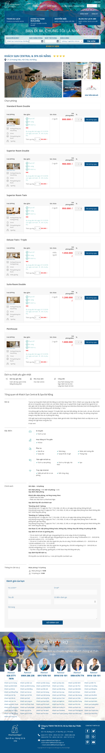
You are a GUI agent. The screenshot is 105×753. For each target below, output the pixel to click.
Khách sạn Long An (26, 701)
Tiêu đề (11, 597)
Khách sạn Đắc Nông (58, 689)
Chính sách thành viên (73, 6)
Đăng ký (95, 14)
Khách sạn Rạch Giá (75, 707)
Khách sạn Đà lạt (9, 689)
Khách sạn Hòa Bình (91, 695)
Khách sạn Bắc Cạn (26, 683)
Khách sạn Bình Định (10, 686)
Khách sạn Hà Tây (10, 695)
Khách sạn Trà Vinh (42, 713)
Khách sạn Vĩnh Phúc (91, 713)
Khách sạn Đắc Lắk (42, 689)
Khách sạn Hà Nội (90, 692)
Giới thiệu (52, 6)
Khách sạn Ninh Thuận (11, 704)
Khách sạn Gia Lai (25, 692)
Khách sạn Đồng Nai (91, 689)
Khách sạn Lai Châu (75, 698)
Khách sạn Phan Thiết (27, 704)
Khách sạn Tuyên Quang (60, 713)
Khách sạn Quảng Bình (91, 704)
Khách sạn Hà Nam (74, 692)
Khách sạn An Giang (10, 683)
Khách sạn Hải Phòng (58, 695)
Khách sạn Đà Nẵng (26, 689)
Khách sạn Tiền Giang (11, 713)
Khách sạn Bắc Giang (42, 683)
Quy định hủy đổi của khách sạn (40, 502)
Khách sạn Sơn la (25, 710)
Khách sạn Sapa (90, 707)
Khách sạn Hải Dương (43, 695)
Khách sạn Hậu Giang (75, 695)
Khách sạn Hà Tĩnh (26, 695)
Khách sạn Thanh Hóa (91, 710)
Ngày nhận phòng (36, 38)
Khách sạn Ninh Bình (91, 701)
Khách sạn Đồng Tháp (11, 692)
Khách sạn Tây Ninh (42, 710)
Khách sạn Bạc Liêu (58, 683)
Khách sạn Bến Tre (90, 683)
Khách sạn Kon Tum (58, 698)
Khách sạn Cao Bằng (91, 686)
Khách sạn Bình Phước (43, 686)
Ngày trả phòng (51, 38)
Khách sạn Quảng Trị (58, 707)
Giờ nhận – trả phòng (36, 486)
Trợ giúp (97, 2)
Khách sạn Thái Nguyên (76, 710)
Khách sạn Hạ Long (58, 692)
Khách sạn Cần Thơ (74, 686)
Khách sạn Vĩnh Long (75, 713)
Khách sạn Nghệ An (58, 701)
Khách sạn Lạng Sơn (91, 698)
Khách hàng (64, 38)
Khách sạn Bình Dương (27, 686)
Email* (56, 588)
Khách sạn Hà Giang (42, 692)
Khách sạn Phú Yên (74, 704)
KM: (27, 128)
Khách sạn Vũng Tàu (10, 716)
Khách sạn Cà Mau (58, 686)
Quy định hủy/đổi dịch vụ (38, 553)
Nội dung (11, 607)
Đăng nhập (84, 14)
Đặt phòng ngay (91, 120)
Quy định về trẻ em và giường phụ (41, 532)
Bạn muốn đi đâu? (12, 38)
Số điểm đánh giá (60, 597)
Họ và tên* (12, 588)
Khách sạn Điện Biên (75, 689)
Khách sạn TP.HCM (26, 713)
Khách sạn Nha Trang (75, 701)
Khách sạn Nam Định (42, 701)
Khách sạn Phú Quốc (42, 704)
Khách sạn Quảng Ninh (43, 707)
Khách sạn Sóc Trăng (10, 710)
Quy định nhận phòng (36, 492)
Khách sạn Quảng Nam (11, 707)
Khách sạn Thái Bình (58, 710)
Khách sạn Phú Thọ (58, 704)
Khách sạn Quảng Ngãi (27, 707)
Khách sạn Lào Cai (10, 701)
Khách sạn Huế (25, 698)
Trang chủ (37, 6)
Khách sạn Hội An (9, 698)
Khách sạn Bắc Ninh (75, 683)
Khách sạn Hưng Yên (42, 698)
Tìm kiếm (91, 41)
